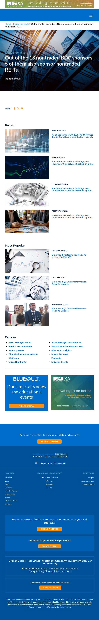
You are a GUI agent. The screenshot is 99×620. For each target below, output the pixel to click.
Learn (7, 481)
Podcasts (56, 358)
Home (8, 23)
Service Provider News (20, 346)
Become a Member (49, 441)
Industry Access (11, 491)
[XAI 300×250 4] (72, 410)
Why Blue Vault (10, 501)
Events (7, 497)
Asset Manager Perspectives (66, 342)
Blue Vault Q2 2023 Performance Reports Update (69, 283)
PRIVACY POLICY (47, 463)
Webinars (14, 358)
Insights (91, 478)
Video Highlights (17, 362)
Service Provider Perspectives (67, 346)
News (7, 484)
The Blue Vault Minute (49, 478)
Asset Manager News (20, 342)
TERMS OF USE (60, 463)
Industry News (16, 350)
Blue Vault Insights (61, 350)
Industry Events (59, 362)
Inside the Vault (21, 23)
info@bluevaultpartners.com (44, 454)
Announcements (87, 481)
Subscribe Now (26, 406)
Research (8, 487)
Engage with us (49, 546)
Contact (8, 504)
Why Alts (8, 478)
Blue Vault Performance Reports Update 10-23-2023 (69, 256)
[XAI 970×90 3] (49, 8)
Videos (49, 487)
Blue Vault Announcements (23, 354)
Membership (10, 494)
